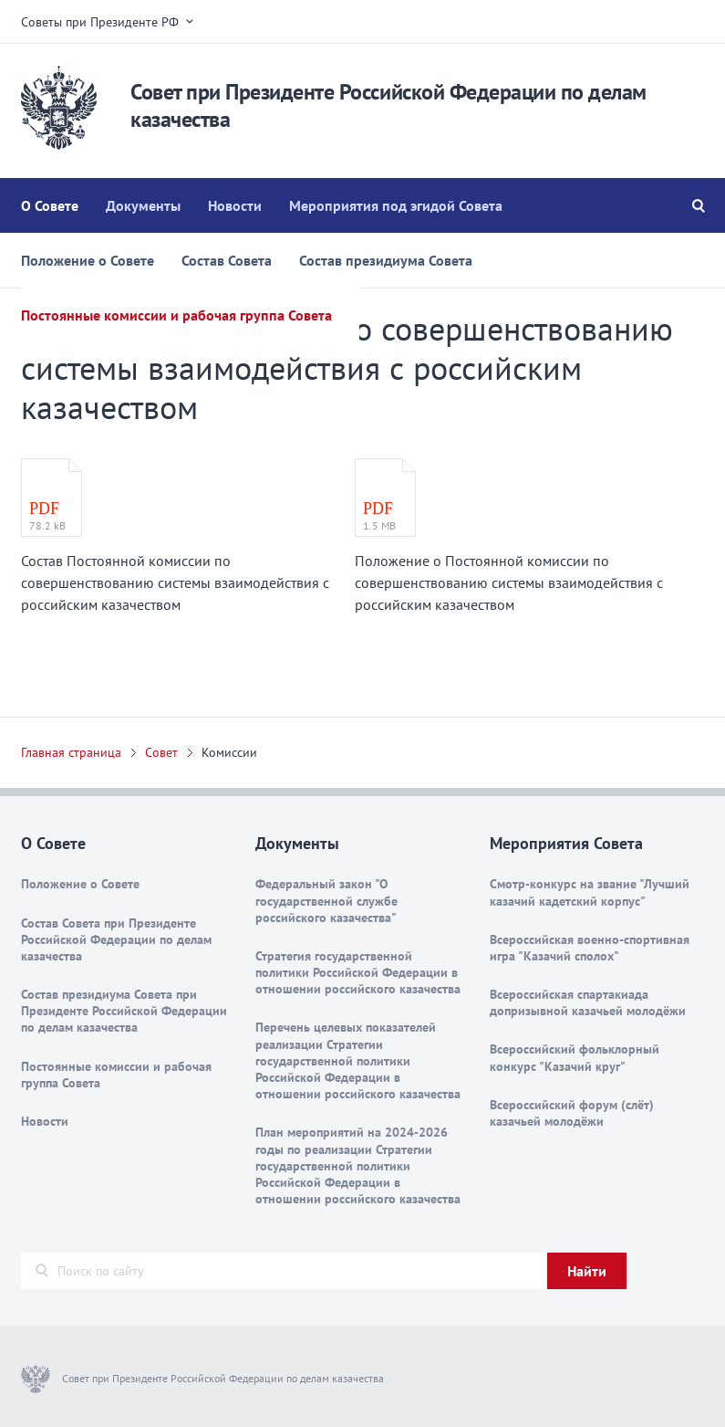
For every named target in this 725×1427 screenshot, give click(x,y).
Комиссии (229, 752)
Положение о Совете (87, 260)
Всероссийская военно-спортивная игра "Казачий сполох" (589, 947)
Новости (235, 205)
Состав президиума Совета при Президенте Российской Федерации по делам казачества (124, 1010)
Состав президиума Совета (385, 260)
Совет (161, 752)
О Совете (49, 205)
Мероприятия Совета (566, 843)
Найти (586, 1271)
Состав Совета (226, 260)
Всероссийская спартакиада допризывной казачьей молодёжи (588, 1002)
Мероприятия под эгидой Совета (395, 205)
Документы (143, 205)
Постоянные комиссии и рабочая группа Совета (176, 315)
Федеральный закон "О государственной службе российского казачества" (326, 900)
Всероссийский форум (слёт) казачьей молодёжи (572, 1112)
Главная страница (71, 752)
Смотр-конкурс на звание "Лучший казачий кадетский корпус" (589, 892)
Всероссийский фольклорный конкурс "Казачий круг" (574, 1057)
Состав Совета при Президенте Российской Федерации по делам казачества (116, 939)
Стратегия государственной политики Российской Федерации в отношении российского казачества (358, 972)
